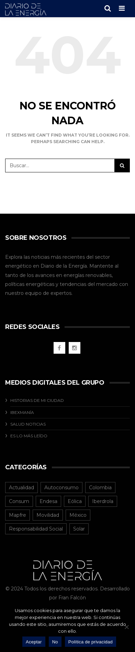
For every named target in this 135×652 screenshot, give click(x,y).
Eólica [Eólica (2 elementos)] (75, 501)
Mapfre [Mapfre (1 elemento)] (17, 515)
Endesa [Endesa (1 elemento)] (48, 501)
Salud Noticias (28, 424)
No (55, 641)
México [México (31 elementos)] (78, 515)
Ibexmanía (22, 412)
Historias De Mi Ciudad (37, 400)
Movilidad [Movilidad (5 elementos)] (47, 515)
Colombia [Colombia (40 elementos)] (100, 487)
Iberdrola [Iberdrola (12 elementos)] (102, 501)
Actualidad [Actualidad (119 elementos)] (21, 487)
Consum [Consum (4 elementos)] (19, 501)
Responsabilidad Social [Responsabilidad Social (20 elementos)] (36, 529)
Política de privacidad (90, 641)
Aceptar (34, 641)
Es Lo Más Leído (28, 435)
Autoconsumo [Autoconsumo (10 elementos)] (61, 487)
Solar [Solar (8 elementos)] (79, 529)
